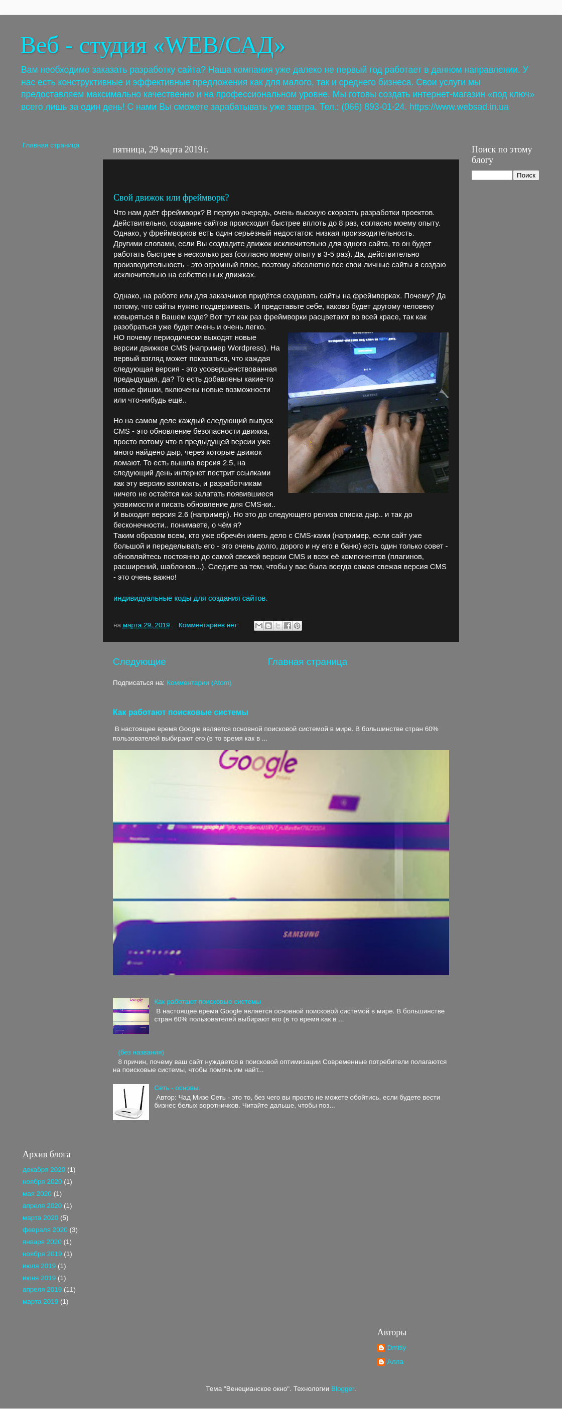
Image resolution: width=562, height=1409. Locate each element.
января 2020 (42, 1242)
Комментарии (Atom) (199, 682)
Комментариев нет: (210, 625)
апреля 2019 (42, 1289)
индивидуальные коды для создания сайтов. (190, 598)
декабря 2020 (44, 1169)
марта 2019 (40, 1301)
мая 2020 (37, 1193)
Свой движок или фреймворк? (171, 198)
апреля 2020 (42, 1205)
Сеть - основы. (177, 1088)
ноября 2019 (42, 1254)
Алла (395, 1361)
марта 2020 (40, 1217)
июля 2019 (39, 1266)
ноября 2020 (42, 1181)
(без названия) (141, 1052)
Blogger (342, 1388)
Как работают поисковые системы (180, 712)
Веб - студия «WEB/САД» (153, 45)
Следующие (139, 661)
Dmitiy (396, 1347)
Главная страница (308, 661)
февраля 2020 (45, 1230)
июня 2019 (39, 1278)
